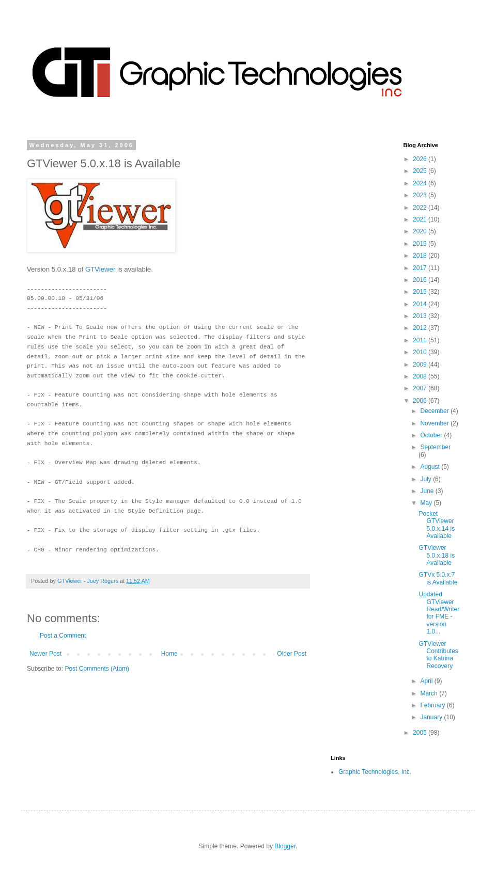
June (427, 491)
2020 (420, 231)
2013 (420, 316)
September (435, 447)
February (433, 705)
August (430, 466)
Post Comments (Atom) (97, 668)
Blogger (285, 846)
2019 (420, 243)
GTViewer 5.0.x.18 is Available (437, 555)
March (429, 693)
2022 (420, 207)
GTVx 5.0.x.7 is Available (438, 578)
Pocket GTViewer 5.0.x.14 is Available (437, 525)
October (432, 435)
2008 (420, 376)
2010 (420, 352)
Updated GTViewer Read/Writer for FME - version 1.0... (439, 613)
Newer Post (45, 653)
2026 (420, 159)
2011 (420, 340)
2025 (420, 171)
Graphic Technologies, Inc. (374, 771)
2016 (420, 279)
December (435, 411)
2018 (420, 255)
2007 (420, 388)
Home (169, 653)
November (435, 423)
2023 (420, 195)
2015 (420, 291)
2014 (420, 304)
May (426, 502)
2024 (420, 183)
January (432, 717)
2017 (420, 268)
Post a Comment (63, 635)
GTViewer (100, 269)
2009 (420, 364)
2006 (420, 400)
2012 (420, 327)
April (427, 681)
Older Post (291, 653)
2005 (420, 732)
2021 (420, 219)
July (426, 479)
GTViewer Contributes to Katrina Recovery (438, 655)
